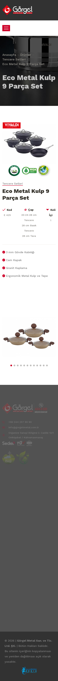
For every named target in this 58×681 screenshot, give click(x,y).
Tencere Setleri (14, 56)
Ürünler (25, 52)
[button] (11, 365)
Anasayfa (9, 52)
